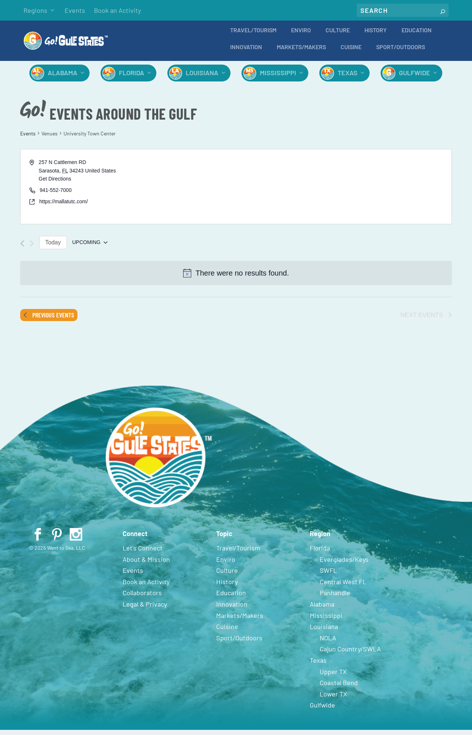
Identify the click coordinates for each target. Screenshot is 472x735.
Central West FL (343, 587)
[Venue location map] (343, 191)
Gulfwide (414, 78)
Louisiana (202, 78)
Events (75, 10)
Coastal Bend (339, 688)
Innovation (246, 52)
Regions (35, 10)
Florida (131, 78)
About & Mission (146, 564)
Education (417, 35)
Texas (347, 78)
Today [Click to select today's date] (53, 247)
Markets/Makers (301, 52)
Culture (338, 35)
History (375, 35)
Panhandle (335, 598)
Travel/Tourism (253, 35)
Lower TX (333, 699)
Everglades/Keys (344, 564)
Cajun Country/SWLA (350, 654)
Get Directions (55, 184)
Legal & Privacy (145, 609)
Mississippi (278, 78)
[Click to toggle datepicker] (90, 247)
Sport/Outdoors (400, 52)
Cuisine (351, 52)
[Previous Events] (22, 248)
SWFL (328, 575)
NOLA (328, 643)
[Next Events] (32, 248)
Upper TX (333, 677)
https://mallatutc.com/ (63, 207)
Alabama (62, 78)
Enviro (301, 35)
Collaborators (142, 598)
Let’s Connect (143, 553)
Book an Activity (117, 10)
